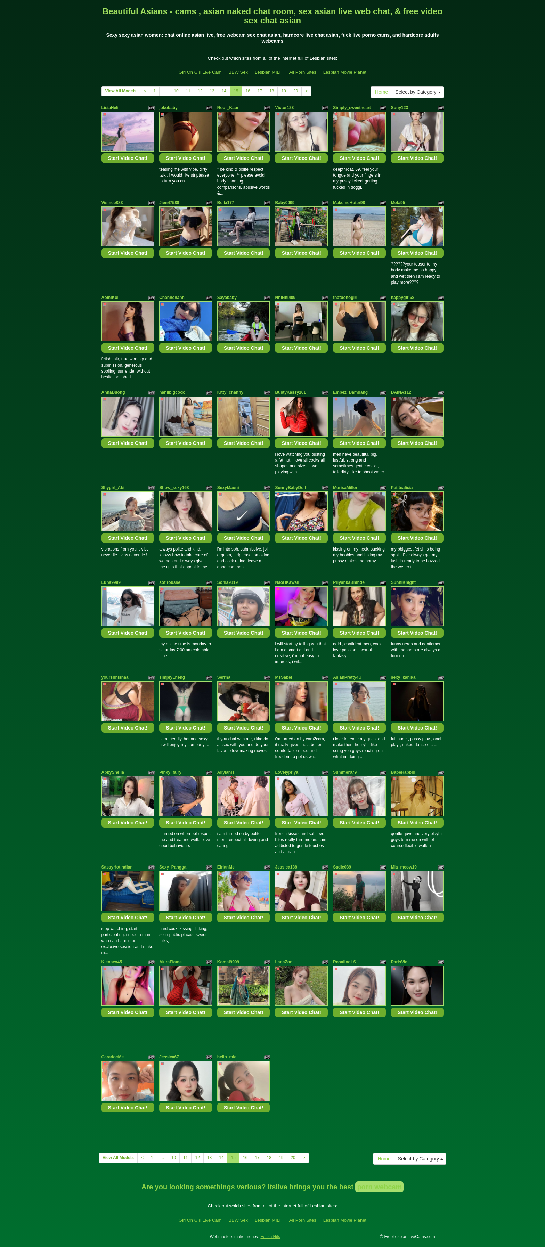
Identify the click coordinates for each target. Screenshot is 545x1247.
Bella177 (225, 202)
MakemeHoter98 (349, 202)
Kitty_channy (230, 392)
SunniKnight (403, 582)
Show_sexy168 (174, 487)
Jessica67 (169, 1056)
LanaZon (283, 962)
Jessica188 (286, 867)
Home (381, 92)
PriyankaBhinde (349, 582)
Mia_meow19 (404, 867)
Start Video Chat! (127, 158)
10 (176, 91)
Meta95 (398, 202)
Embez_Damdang (350, 392)
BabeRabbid (403, 772)
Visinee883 (112, 202)
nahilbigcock (172, 392)
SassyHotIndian (117, 867)
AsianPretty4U (347, 677)
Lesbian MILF (268, 72)
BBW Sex (238, 72)
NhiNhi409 (285, 297)
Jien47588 (169, 202)
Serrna (223, 677)
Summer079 (345, 772)
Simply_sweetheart (352, 107)
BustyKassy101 (290, 392)
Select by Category (417, 92)
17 (260, 91)
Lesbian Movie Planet (344, 72)
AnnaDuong (113, 392)
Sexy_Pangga (172, 867)
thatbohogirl (345, 297)
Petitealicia (402, 487)
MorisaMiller (345, 487)
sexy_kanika (403, 677)
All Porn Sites (302, 72)
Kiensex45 (111, 962)
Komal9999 (228, 962)
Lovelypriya (286, 772)
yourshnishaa (115, 677)
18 (271, 91)
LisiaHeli (110, 107)
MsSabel (283, 677)
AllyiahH (225, 772)
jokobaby (168, 107)
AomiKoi (110, 297)
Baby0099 (284, 202)
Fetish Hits (270, 1236)
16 (247, 91)
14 (224, 91)
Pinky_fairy (170, 772)
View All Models (121, 91)
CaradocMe (112, 1056)
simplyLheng (172, 677)
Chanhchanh (172, 297)
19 (283, 91)
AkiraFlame (170, 962)
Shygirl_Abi (113, 487)
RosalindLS (344, 962)
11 (188, 91)
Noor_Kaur (228, 107)
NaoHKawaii (287, 582)
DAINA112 (401, 392)
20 (295, 91)
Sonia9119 (227, 582)
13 (212, 91)
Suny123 (399, 107)
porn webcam (379, 1187)
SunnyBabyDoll (290, 487)
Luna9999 (111, 582)
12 (200, 91)
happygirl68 (402, 297)
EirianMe (226, 867)
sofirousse (169, 582)
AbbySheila (112, 772)
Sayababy (227, 297)
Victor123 (284, 107)
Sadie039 (342, 867)
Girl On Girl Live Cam (200, 72)
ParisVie (399, 962)
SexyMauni (228, 487)
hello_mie (226, 1056)
